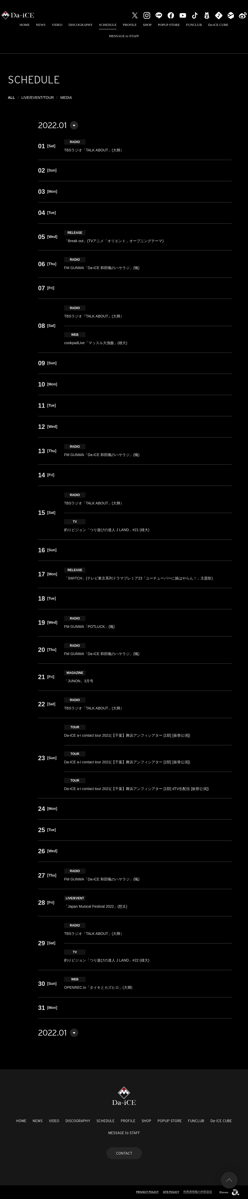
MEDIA (66, 97)
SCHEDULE (108, 25)
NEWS (41, 25)
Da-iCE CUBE (218, 25)
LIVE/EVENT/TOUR (37, 97)
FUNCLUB (194, 25)
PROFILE (130, 25)
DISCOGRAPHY (81, 25)
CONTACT (124, 1153)
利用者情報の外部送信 (197, 1191)
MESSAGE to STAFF (124, 36)
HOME (24, 25)
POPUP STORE (169, 25)
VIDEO (57, 25)
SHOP (147, 25)
